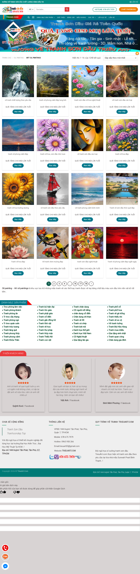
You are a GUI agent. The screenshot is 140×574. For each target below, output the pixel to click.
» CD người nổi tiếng (81, 310)
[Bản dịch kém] (16, 493)
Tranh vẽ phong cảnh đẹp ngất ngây (122, 262)
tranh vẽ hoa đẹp (122, 154)
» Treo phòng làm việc (12, 306)
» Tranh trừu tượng (10, 326)
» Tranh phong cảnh (11, 336)
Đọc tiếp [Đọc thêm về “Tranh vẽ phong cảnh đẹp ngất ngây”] (122, 273)
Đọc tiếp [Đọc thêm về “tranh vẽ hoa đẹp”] (122, 165)
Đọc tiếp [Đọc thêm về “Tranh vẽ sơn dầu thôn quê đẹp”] (122, 219)
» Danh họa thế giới (80, 330)
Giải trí (92, 17)
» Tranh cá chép (79, 323)
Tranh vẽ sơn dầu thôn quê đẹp (122, 208)
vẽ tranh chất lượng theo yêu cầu (18, 100)
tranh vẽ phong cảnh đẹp (18, 154)
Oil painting (19, 58)
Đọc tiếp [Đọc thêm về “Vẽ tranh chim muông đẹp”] (52, 273)
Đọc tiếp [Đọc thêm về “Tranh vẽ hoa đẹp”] (18, 273)
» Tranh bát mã (79, 326)
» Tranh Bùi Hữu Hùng (117, 326)
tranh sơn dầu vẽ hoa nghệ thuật (87, 100)
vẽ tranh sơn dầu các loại (122, 100)
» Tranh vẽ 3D (78, 320)
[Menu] (33, 17)
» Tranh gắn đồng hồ (46, 320)
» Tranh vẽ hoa (43, 326)
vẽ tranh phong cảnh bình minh (87, 208)
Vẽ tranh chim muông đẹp (52, 262)
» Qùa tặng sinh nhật (116, 333)
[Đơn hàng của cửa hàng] (120, 57)
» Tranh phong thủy (10, 333)
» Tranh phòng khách (11, 310)
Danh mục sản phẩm (46, 17)
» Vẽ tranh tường (114, 323)
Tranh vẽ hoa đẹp (18, 262)
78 (86, 284)
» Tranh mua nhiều (115, 330)
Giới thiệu (61, 17)
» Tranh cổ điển (44, 316)
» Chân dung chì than (81, 316)
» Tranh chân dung (80, 306)
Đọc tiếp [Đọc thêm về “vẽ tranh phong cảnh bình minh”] (87, 219)
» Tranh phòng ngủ (10, 320)
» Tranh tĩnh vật (44, 323)
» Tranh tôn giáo (44, 310)
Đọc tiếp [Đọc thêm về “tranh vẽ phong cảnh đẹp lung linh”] (52, 112)
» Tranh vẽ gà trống (116, 313)
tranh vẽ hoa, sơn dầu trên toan (52, 154)
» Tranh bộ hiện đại (45, 306)
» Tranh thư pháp (44, 330)
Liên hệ (111, 17)
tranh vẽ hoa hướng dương (18, 208)
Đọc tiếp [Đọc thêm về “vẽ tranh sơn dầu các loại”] (122, 112)
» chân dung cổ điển (81, 313)
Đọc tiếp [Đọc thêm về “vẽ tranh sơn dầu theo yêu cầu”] (52, 219)
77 (80, 284)
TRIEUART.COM (69, 450)
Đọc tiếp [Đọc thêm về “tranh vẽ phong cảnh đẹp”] (18, 165)
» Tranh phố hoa (114, 310)
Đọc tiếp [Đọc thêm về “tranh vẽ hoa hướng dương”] (18, 219)
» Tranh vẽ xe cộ (114, 320)
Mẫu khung (81, 17)
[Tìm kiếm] (29, 17)
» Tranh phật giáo (45, 313)
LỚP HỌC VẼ (102, 17)
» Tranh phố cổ (114, 306)
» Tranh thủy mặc (45, 333)
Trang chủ (6, 58)
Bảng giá (71, 17)
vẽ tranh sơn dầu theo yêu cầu (53, 208)
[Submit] (67, 9)
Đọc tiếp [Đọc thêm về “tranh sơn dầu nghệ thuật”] (87, 273)
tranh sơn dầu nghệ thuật (87, 262)
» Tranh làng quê (9, 330)
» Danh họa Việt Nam (81, 333)
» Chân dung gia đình (116, 340)
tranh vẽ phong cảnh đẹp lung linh (52, 100)
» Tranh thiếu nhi (114, 316)
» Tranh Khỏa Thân (10, 340)
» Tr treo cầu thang (10, 316)
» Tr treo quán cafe (10, 323)
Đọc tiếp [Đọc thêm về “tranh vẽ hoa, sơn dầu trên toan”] (52, 165)
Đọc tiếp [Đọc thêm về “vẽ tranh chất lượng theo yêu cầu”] (18, 112)
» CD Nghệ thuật (79, 336)
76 (75, 284)
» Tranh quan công (115, 336)
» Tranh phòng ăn (10, 313)
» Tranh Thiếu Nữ (45, 336)
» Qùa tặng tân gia (80, 340)
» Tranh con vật (44, 340)
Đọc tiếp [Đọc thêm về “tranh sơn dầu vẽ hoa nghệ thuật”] (87, 112)
